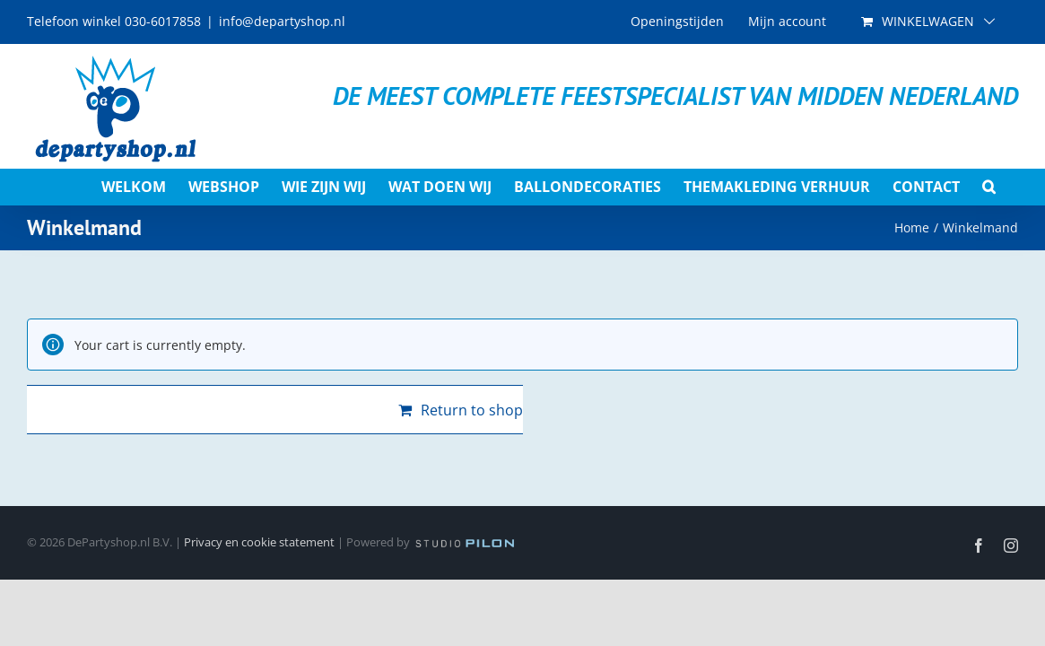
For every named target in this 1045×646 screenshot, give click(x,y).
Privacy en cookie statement (259, 542)
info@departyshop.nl (282, 21)
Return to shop (472, 410)
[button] (1011, 187)
